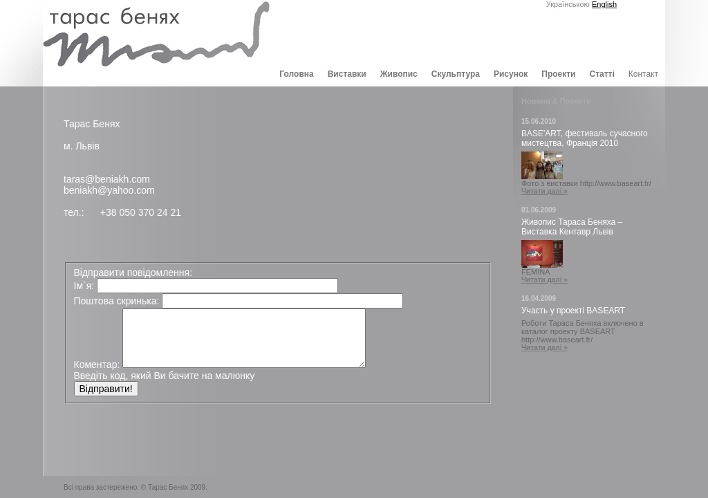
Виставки (347, 74)
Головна (296, 74)
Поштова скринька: (117, 300)
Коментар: (97, 364)
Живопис (399, 74)
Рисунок (511, 74)
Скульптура (455, 74)
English (604, 4)
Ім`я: (84, 285)
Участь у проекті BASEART (573, 310)
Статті (601, 74)
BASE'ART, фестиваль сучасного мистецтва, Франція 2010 (584, 138)
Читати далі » (544, 191)
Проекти (558, 74)
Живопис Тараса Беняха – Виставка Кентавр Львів (571, 227)
